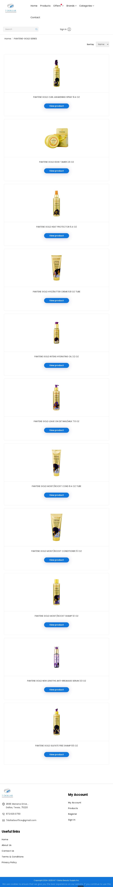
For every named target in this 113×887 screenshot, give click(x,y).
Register (72, 814)
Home (34, 5)
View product (56, 105)
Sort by (90, 44)
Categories (86, 5)
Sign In (65, 29)
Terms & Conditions (13, 856)
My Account (74, 802)
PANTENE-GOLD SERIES (25, 38)
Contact (35, 17)
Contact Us (8, 850)
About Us (7, 845)
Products (45, 5)
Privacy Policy (9, 862)
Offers (58, 5)
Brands (71, 5)
